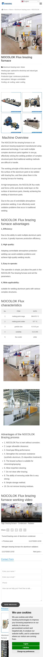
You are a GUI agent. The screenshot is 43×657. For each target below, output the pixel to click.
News (11, 9)
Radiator (31, 523)
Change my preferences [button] (25, 651)
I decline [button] (26, 647)
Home (4, 9)
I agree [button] (25, 644)
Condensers (22, 523)
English (25, 1)
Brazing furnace (11, 523)
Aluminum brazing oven (22, 9)
